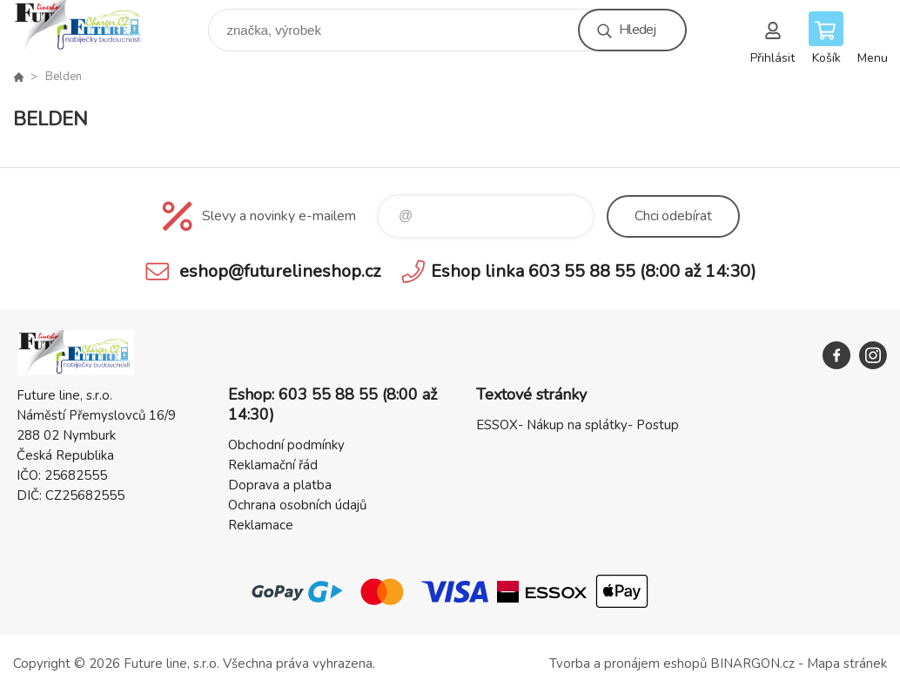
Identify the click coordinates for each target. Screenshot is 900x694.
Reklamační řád (273, 465)
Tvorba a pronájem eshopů (628, 663)
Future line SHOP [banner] (90, 25)
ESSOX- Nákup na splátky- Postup (577, 425)
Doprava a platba (280, 485)
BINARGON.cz (752, 663)
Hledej (637, 29)
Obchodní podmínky (286, 445)
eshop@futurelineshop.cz (279, 271)
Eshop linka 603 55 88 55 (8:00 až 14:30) (593, 271)
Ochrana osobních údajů (297, 505)
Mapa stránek (847, 663)
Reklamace (260, 525)
